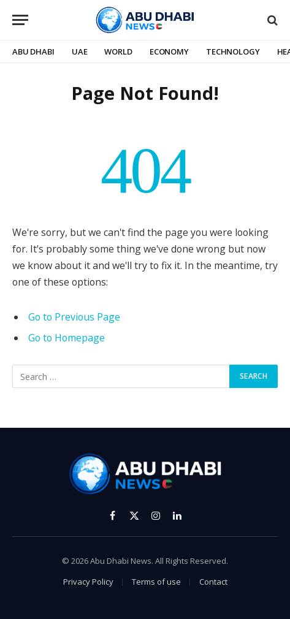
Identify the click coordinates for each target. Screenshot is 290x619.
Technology (233, 51)
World (118, 51)
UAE (80, 51)
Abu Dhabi (33, 51)
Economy (169, 51)
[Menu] (20, 20)
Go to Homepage (66, 337)
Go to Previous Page (74, 317)
